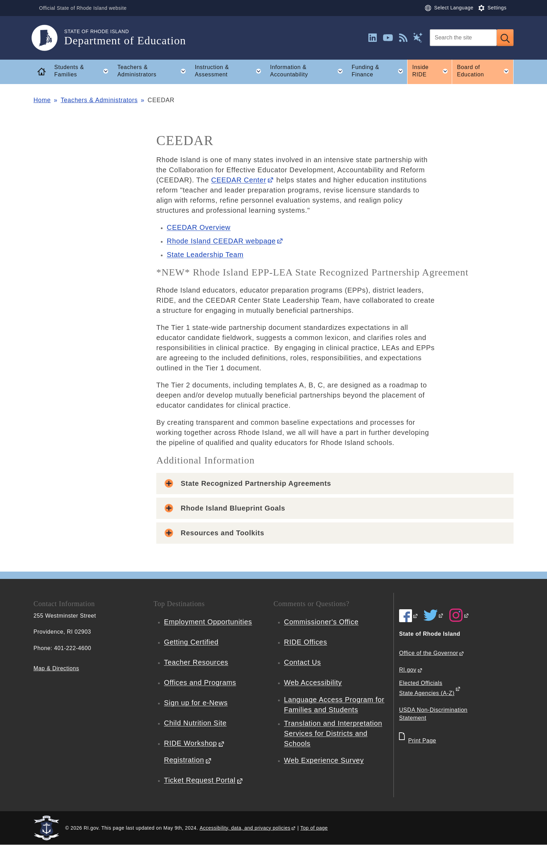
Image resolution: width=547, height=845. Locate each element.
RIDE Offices (305, 642)
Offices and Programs (200, 682)
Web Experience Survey (324, 760)
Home (42, 100)
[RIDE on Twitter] (434, 615)
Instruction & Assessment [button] (230, 71)
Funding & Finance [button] (379, 71)
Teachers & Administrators (99, 100)
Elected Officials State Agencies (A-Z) (427, 688)
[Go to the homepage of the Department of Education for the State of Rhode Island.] (48, 37)
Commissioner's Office (321, 622)
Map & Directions (56, 668)
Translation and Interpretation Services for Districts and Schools (333, 733)
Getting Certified (191, 642)
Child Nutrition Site (195, 723)
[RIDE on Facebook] (408, 615)
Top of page (314, 828)
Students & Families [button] (83, 71)
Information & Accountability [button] (308, 71)
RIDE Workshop (190, 743)
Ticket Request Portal (199, 780)
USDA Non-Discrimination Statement (433, 714)
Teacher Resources (196, 662)
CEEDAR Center (238, 180)
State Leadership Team (205, 254)
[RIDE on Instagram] (459, 615)
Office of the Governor (428, 653)
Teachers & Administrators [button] (153, 71)
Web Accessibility (313, 682)
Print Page (422, 741)
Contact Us (302, 662)
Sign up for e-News (196, 703)
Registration (184, 760)
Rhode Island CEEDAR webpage (221, 241)
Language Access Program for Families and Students (334, 705)
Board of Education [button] (485, 71)
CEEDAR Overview (199, 227)
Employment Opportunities (208, 622)
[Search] (463, 37)
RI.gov (408, 670)
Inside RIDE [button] (432, 71)
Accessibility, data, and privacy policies (245, 828)
